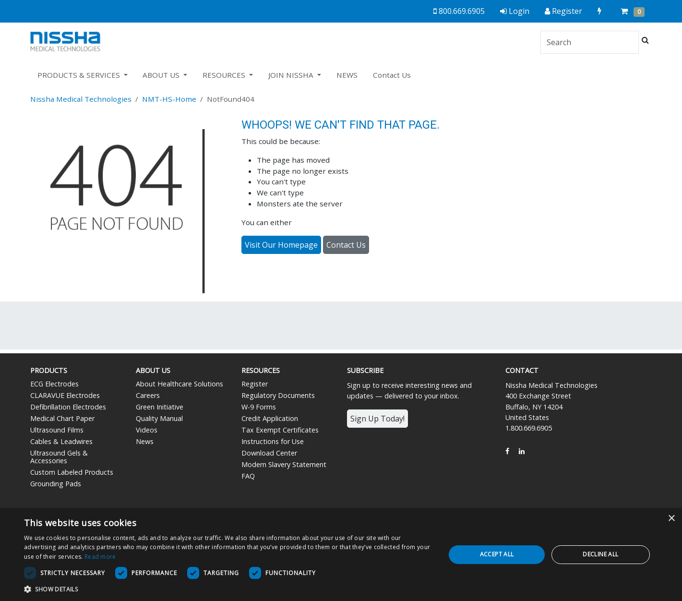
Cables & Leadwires (61, 441)
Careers (148, 395)
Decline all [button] (600, 554)
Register (254, 383)
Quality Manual (159, 418)
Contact (521, 370)
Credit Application (269, 418)
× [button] (671, 518)
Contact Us (392, 75)
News (145, 441)
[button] (228, 589)
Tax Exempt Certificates (280, 429)
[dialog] (341, 554)
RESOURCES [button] (225, 75)
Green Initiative (159, 406)
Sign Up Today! (377, 418)
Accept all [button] (497, 554)
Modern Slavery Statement (283, 464)
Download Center (269, 452)
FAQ (248, 476)
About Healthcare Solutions (179, 383)
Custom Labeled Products (71, 472)
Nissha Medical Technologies (81, 99)
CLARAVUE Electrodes (65, 395)
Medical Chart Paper (62, 418)
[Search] (589, 42)
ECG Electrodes (54, 383)
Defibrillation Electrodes (68, 406)
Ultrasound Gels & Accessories (59, 456)
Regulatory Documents (278, 395)
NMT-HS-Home (169, 99)
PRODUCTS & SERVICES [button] (79, 75)
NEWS (347, 75)
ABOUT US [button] (162, 75)
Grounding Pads (55, 483)
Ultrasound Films (57, 429)
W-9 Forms (258, 406)
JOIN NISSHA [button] (291, 75)
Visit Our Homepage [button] (281, 245)
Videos (146, 429)
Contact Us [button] (346, 245)
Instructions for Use (272, 441)
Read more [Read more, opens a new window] (100, 557)
